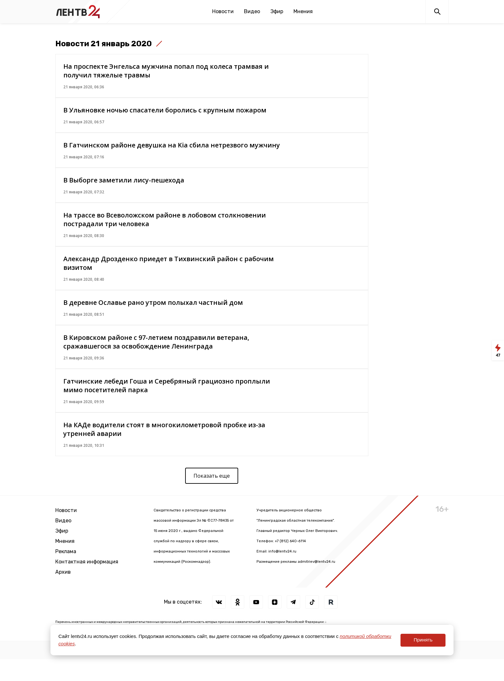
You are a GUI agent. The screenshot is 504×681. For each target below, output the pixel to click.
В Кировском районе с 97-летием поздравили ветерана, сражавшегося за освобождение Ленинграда (156, 341)
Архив (63, 572)
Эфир (276, 11)
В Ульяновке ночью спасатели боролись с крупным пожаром (164, 110)
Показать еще (212, 475)
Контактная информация (86, 562)
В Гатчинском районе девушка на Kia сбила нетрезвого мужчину (171, 145)
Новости (223, 11)
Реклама (65, 551)
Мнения (303, 11)
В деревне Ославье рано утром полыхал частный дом (153, 302)
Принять (423, 639)
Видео (252, 11)
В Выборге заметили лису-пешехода (123, 180)
